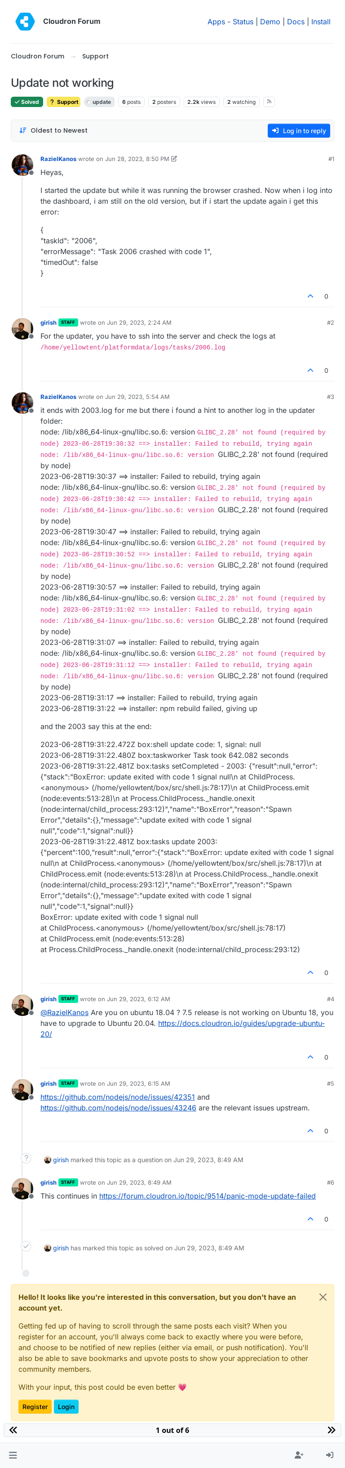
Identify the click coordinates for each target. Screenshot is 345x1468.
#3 (330, 396)
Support (63, 101)
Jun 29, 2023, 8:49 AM (139, 1182)
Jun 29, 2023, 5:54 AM (137, 396)
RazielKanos (58, 158)
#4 (330, 999)
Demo (270, 21)
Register (35, 1406)
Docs (296, 21)
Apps (216, 21)
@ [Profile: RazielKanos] (64, 1012)
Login (66, 1406)
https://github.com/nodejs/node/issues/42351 (117, 1096)
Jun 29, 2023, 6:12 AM (138, 999)
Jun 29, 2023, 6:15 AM (138, 1083)
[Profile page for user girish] (22, 329)
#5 (330, 1083)
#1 (331, 158)
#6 (330, 1182)
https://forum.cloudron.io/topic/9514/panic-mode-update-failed (207, 1195)
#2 (330, 322)
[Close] (323, 1297)
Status (243, 21)
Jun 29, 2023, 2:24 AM (139, 322)
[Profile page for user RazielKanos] (22, 165)
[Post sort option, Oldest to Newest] (53, 131)
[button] (13, 1455)
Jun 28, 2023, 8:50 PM (137, 158)
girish (48, 322)
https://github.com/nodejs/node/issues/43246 (118, 1107)
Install (321, 21)
